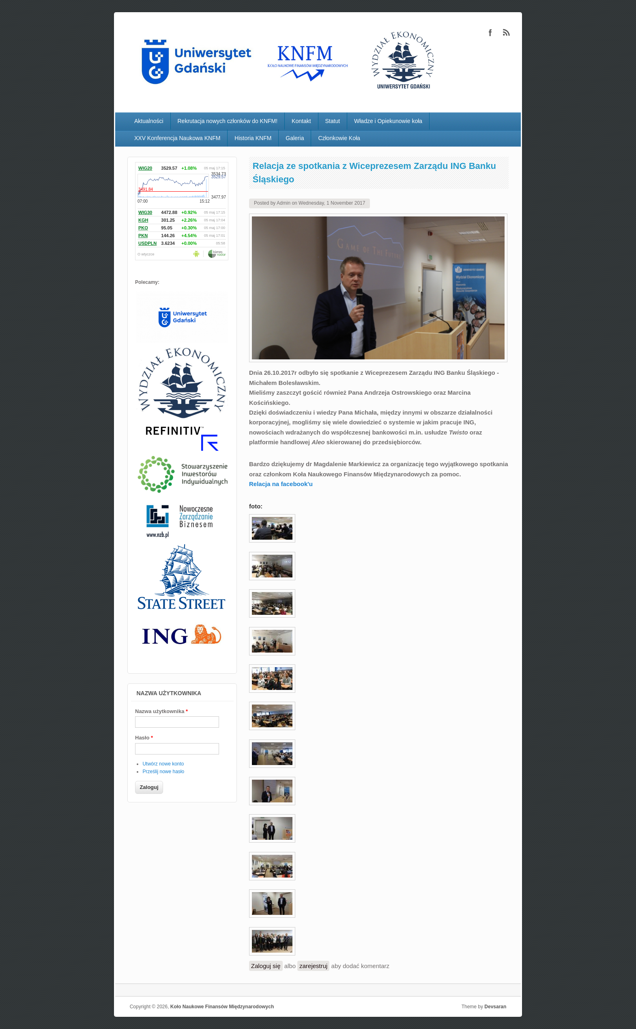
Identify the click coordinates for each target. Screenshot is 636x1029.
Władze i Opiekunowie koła (388, 121)
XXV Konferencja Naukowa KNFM (177, 138)
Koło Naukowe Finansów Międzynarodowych (222, 1007)
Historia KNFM (252, 138)
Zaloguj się (266, 965)
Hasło (144, 738)
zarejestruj (313, 965)
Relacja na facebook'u (281, 483)
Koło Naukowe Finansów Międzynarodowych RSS (506, 32)
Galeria (295, 138)
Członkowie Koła (339, 138)
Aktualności (148, 121)
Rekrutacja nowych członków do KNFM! (228, 121)
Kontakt (301, 121)
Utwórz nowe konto (163, 764)
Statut (332, 121)
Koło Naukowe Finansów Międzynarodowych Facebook (490, 32)
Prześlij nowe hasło (163, 771)
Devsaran (495, 1007)
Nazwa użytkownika (161, 711)
